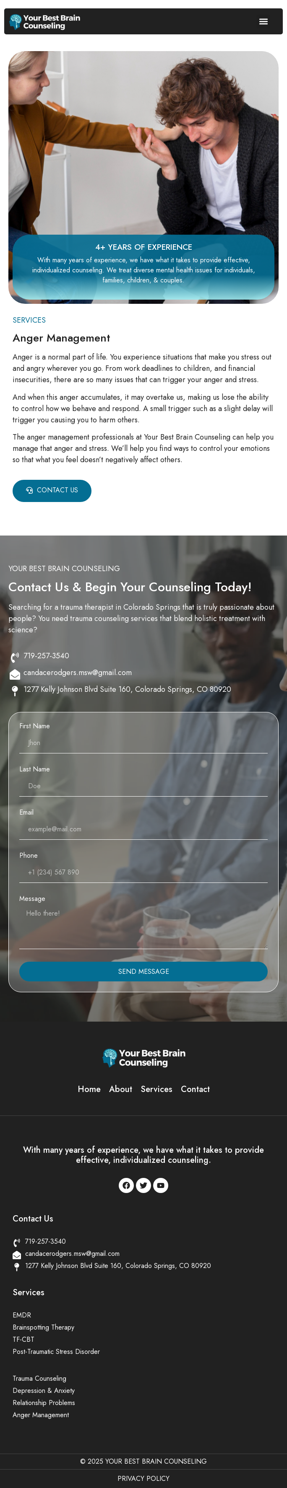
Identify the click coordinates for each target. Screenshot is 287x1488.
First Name (34, 727)
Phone (28, 856)
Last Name (34, 770)
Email (26, 813)
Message (32, 899)
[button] (263, 21)
